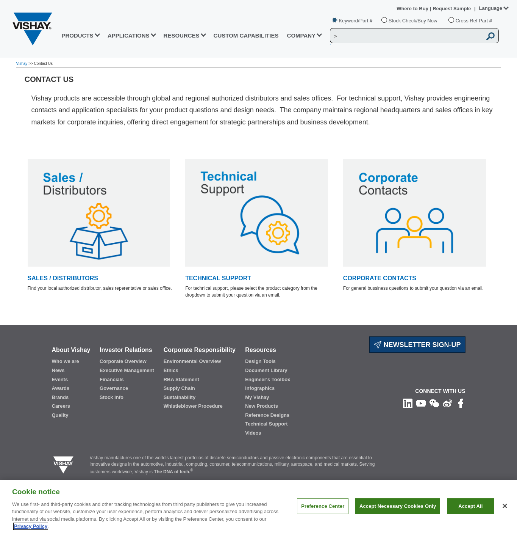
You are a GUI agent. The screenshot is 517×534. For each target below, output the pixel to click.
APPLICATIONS (129, 35)
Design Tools (260, 361)
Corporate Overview (123, 361)
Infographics (260, 388)
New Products (261, 406)
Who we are (65, 361)
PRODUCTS (77, 35)
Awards (61, 388)
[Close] (505, 508)
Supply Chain (179, 388)
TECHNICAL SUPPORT (218, 278)
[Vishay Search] (406, 36)
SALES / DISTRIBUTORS (63, 278)
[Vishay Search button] (490, 36)
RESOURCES (182, 35)
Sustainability (180, 397)
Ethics (171, 370)
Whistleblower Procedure (193, 406)
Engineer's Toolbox (267, 379)
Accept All (470, 508)
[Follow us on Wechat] (434, 403)
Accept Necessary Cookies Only (397, 508)
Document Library (266, 370)
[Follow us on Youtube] (421, 403)
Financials (112, 379)
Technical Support (266, 424)
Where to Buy (413, 8)
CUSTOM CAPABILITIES (246, 35)
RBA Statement (181, 379)
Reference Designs (267, 415)
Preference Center (322, 508)
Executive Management (127, 370)
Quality (60, 415)
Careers (61, 406)
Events (60, 379)
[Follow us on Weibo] (447, 403)
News (58, 370)
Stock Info (111, 397)
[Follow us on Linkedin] (407, 403)
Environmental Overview (192, 361)
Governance (114, 388)
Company (301, 35)
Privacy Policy (30, 528)
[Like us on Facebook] (460, 403)
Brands (60, 397)
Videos (253, 433)
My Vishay (257, 397)
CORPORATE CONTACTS (379, 278)
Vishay (22, 63)
